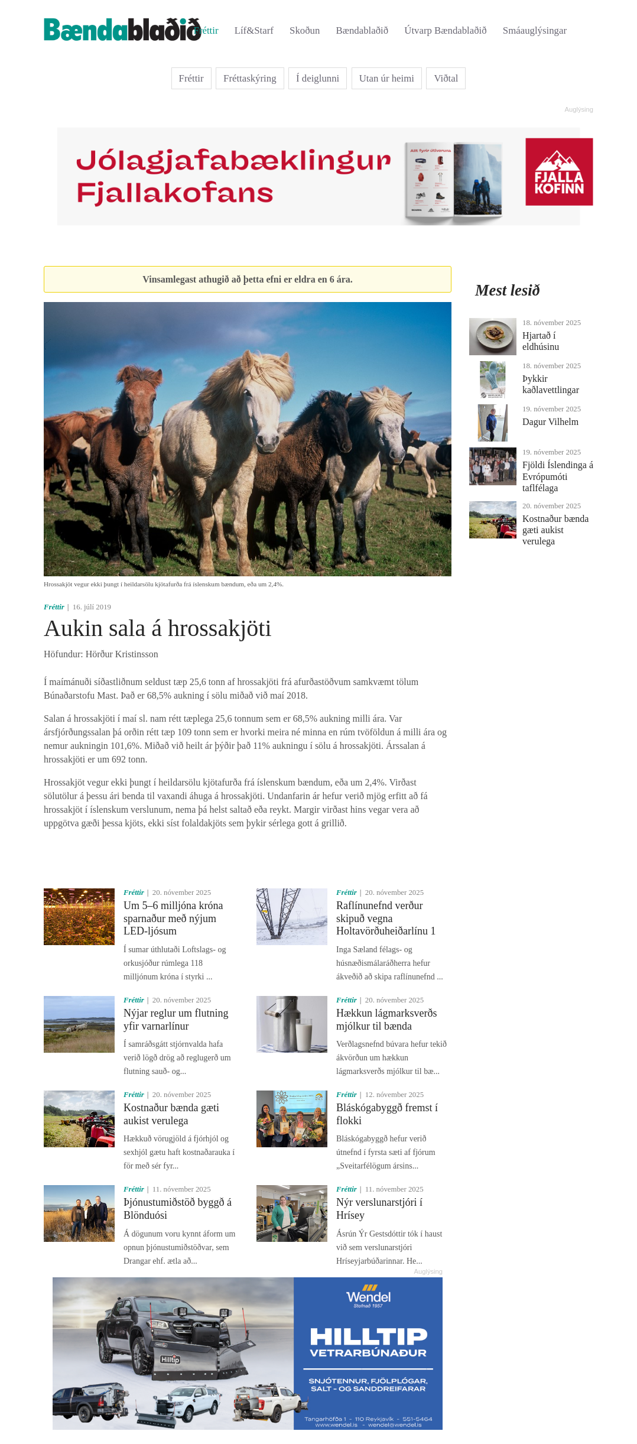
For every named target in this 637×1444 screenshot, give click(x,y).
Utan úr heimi (386, 78)
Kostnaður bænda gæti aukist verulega (171, 1114)
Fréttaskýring (250, 78)
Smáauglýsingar (535, 30)
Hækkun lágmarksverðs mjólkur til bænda (386, 1019)
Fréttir (206, 30)
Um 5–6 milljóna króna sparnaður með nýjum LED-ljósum (173, 918)
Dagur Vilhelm (550, 422)
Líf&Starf (254, 30)
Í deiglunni (317, 78)
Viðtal (446, 78)
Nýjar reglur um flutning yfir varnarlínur (176, 1019)
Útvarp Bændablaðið (445, 30)
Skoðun (305, 30)
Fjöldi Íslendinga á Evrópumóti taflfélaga (557, 476)
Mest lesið (507, 290)
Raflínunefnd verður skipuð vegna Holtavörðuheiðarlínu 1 (386, 918)
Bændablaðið (362, 30)
